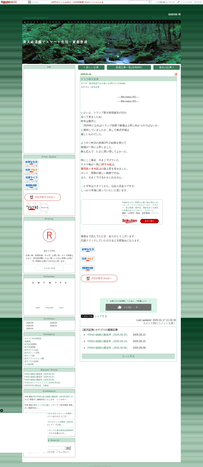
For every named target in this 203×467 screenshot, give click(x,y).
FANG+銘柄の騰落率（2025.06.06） (40, 380)
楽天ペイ (28, 356)
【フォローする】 (159, 18)
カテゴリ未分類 (31, 338)
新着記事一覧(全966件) (129, 67)
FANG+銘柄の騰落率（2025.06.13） (40, 377)
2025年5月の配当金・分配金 (36, 385)
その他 (27, 364)
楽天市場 (198, 2)
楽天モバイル (30, 350)
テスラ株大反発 (90, 79)
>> (165, 2)
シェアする (100, 316)
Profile (49, 219)
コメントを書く (167, 323)
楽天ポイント (30, 353)
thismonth (49, 308)
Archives (49, 319)
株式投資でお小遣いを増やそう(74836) (107, 83)
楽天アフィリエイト (33, 358)
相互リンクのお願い (42, 405)
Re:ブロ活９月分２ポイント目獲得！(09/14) (54, 422)
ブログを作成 (186, 2)
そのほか (35, 2)
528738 (173, 14)
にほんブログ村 (31, 166)
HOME (26, 18)
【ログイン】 (174, 18)
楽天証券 (28, 344)
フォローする (49, 268)
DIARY (34, 18)
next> (61, 308)
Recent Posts (49, 370)
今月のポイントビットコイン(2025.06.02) (42, 383)
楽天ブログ (29, 361)
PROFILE (43, 18)
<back (37, 308)
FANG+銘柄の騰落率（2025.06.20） (40, 374)
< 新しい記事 (91, 67)
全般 (26, 341)
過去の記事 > (166, 67)
